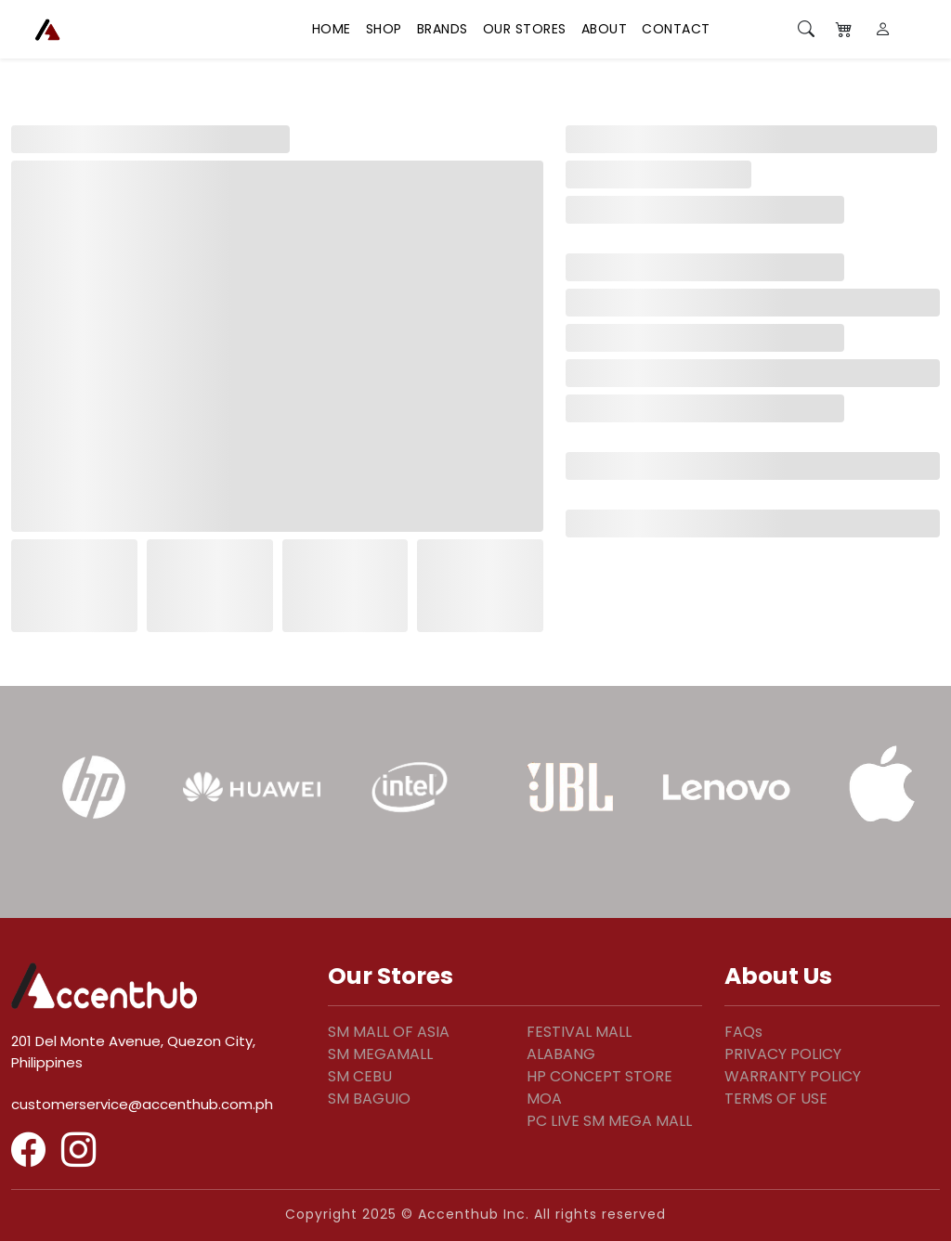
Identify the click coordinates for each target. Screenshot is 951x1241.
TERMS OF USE (775, 1098)
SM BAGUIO (369, 1098)
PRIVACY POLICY (782, 1054)
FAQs (743, 1031)
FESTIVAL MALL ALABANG (579, 1043)
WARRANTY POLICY (792, 1076)
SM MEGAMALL (380, 1054)
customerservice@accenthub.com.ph (142, 1104)
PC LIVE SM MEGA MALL (609, 1120)
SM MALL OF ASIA (388, 1031)
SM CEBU (360, 1076)
